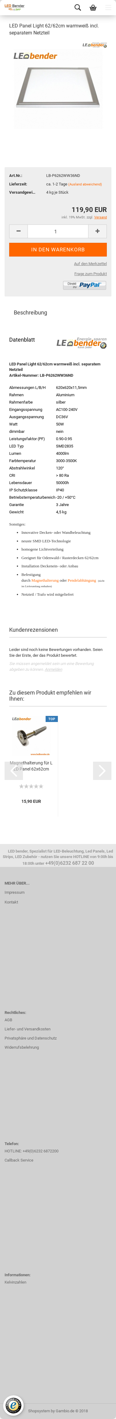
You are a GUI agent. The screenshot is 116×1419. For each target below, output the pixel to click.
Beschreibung (30, 312)
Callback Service (19, 1160)
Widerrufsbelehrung (22, 1047)
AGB (8, 1020)
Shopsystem (39, 1411)
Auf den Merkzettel (90, 263)
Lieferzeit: (18, 184)
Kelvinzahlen (15, 1282)
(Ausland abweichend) (85, 184)
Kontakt (11, 902)
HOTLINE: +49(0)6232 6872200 (31, 1151)
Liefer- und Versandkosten (28, 1029)
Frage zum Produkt (90, 273)
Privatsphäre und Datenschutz (31, 1038)
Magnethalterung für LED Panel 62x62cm (31, 765)
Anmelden (53, 669)
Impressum (14, 892)
